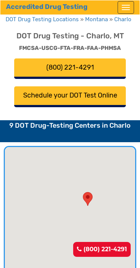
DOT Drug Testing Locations (42, 19)
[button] (88, 199)
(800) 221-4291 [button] (70, 67)
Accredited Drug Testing (46, 7)
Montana (96, 19)
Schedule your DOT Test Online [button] (70, 95)
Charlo (122, 19)
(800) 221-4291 (102, 249)
